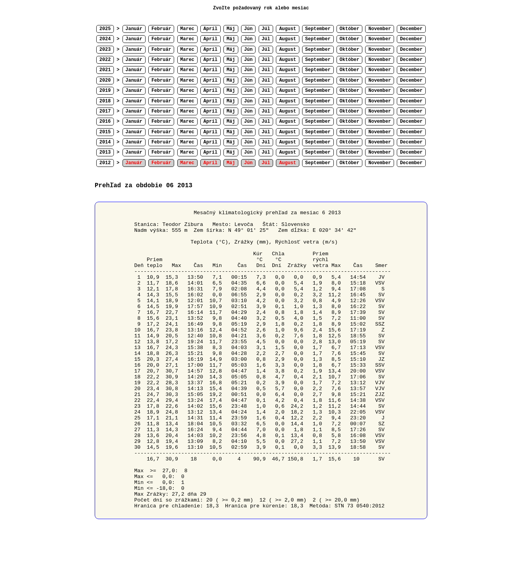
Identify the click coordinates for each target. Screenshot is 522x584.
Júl (266, 29)
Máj (231, 29)
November (379, 29)
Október (349, 29)
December (411, 29)
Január (134, 29)
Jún (248, 29)
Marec (187, 29)
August (287, 29)
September (318, 29)
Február (161, 29)
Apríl (210, 29)
